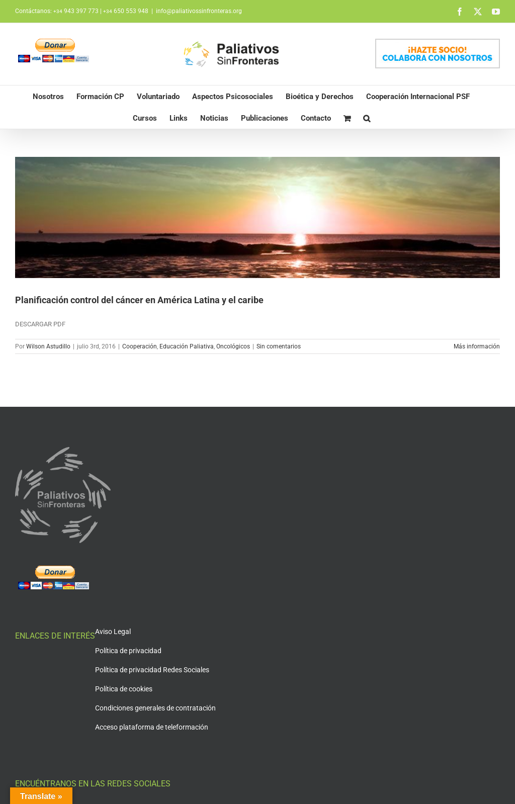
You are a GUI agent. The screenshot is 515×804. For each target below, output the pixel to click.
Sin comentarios (278, 346)
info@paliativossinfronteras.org (199, 11)
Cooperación (139, 346)
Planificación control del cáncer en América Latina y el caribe (139, 300)
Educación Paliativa (186, 346)
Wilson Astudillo (48, 346)
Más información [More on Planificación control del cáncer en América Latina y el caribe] (477, 346)
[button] (366, 118)
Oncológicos (233, 346)
